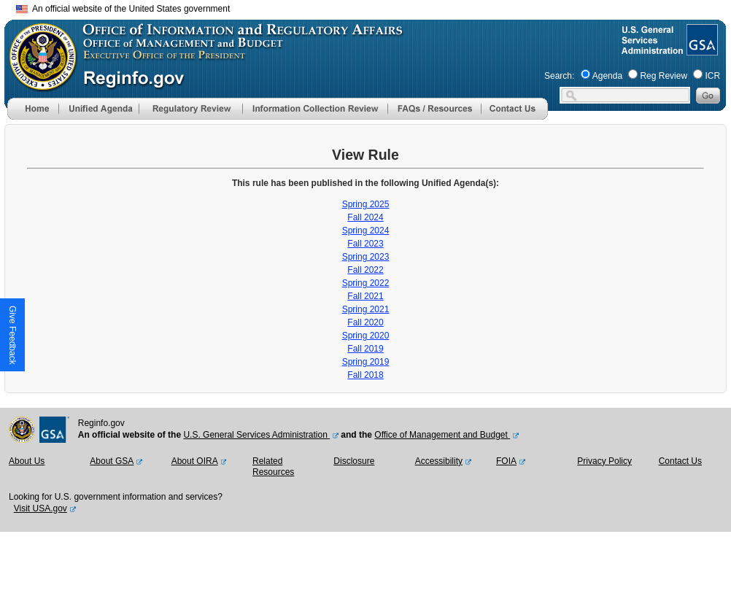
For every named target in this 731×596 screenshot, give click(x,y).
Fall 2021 (365, 296)
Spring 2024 (366, 230)
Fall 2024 (365, 217)
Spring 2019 (366, 362)
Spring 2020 (366, 335)
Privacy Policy (604, 461)
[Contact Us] (514, 117)
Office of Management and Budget (442, 435)
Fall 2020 (365, 322)
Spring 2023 (366, 257)
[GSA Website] (700, 49)
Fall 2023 (365, 244)
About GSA (112, 461)
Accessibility (439, 461)
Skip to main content (374, 7)
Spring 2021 (366, 309)
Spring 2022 (366, 283)
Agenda (607, 76)
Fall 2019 (365, 349)
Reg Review (663, 76)
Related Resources (273, 467)
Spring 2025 (366, 204)
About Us (27, 461)
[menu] (98, 109)
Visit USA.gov (40, 508)
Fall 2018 (365, 375)
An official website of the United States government (123, 9)
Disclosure (353, 461)
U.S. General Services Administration (256, 435)
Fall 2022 (365, 270)
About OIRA (194, 461)
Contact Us (680, 461)
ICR (712, 76)
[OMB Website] (37, 84)
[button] (98, 109)
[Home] (32, 117)
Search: (559, 76)
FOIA (506, 461)
